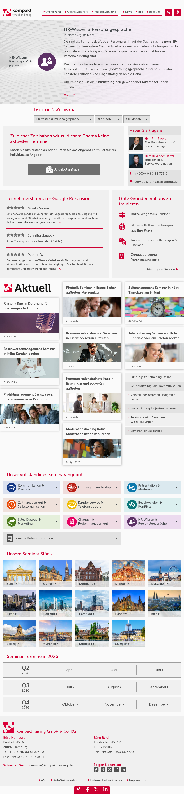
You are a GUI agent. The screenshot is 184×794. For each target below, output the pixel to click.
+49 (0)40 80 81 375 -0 (26, 752)
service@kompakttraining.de (52, 765)
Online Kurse (52, 11)
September (158, 687)
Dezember (158, 704)
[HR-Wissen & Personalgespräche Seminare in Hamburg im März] (168, 12)
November (114, 704)
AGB (42, 780)
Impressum (136, 780)
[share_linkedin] (105, 790)
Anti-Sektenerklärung (68, 780)
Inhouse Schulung (104, 11)
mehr (69, 95)
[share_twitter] (96, 790)
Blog (139, 11)
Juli (70, 687)
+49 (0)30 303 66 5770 (117, 752)
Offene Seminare (76, 11)
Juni (158, 670)
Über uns (153, 11)
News (127, 11)
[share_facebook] (87, 790)
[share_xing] (78, 790)
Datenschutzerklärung (105, 780)
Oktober (70, 704)
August (114, 687)
